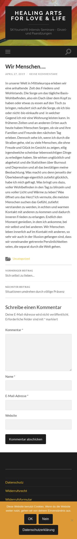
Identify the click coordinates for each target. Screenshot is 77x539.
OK (30, 519)
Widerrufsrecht (16, 491)
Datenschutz (14, 482)
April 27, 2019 (15, 73)
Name (10, 376)
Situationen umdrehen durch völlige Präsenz (38, 290)
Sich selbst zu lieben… (38, 273)
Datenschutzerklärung (39, 530)
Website (11, 415)
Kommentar (14, 330)
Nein (45, 519)
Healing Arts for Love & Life (38, 15)
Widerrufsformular (18, 499)
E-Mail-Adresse (16, 396)
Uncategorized (21, 258)
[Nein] (72, 520)
